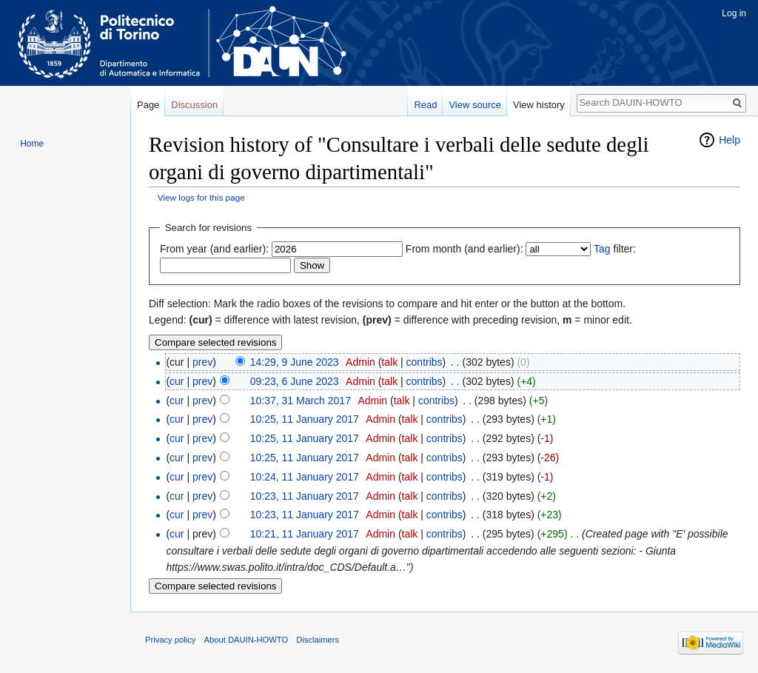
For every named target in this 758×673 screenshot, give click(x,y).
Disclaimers (317, 639)
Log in (734, 13)
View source (475, 104)
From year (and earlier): (214, 249)
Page (148, 104)
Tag (602, 249)
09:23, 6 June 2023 (294, 381)
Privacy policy (170, 639)
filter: (615, 249)
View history (539, 104)
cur (177, 381)
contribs (424, 362)
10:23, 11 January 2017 (304, 496)
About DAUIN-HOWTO (246, 639)
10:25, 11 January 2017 (304, 419)
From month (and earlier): (464, 249)
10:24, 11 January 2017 (304, 477)
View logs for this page (201, 197)
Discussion (194, 104)
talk (389, 362)
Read (425, 104)
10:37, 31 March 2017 (300, 400)
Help (729, 140)
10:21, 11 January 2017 (304, 534)
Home (32, 143)
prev (202, 362)
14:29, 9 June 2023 (294, 362)
